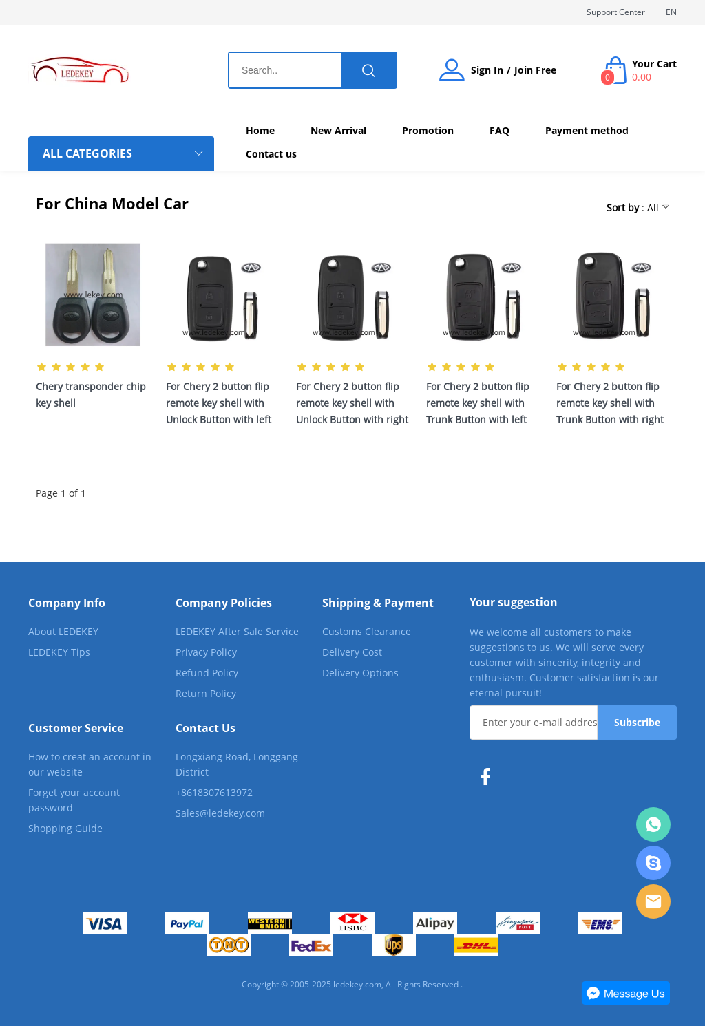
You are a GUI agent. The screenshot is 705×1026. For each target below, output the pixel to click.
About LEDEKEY (63, 631)
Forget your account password (74, 800)
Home (260, 130)
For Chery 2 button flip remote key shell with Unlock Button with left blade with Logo (218, 404)
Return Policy (206, 693)
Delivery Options (360, 672)
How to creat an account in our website (89, 764)
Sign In (487, 70)
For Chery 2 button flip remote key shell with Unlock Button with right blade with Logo (352, 404)
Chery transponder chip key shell (91, 394)
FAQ (499, 130)
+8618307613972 (214, 792)
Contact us (271, 153)
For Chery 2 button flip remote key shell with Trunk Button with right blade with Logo (610, 404)
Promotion (428, 130)
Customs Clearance (366, 631)
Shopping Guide (65, 828)
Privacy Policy (206, 652)
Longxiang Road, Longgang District (237, 764)
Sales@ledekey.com (220, 813)
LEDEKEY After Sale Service (237, 631)
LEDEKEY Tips (59, 652)
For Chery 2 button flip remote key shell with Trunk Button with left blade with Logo (477, 404)
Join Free (535, 70)
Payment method (587, 130)
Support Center (616, 12)
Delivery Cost (352, 652)
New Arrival (338, 130)
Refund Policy (207, 672)
